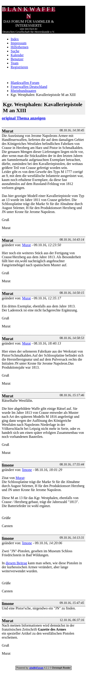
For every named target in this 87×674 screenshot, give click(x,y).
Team (14, 63)
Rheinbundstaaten (23, 91)
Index (15, 39)
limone (27, 470)
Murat (26, 245)
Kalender (17, 55)
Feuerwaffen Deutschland (29, 87)
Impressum (18, 43)
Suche (15, 51)
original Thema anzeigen (23, 118)
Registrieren (19, 67)
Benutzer (17, 59)
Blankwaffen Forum (25, 83)
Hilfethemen (19, 47)
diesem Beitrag (16, 563)
